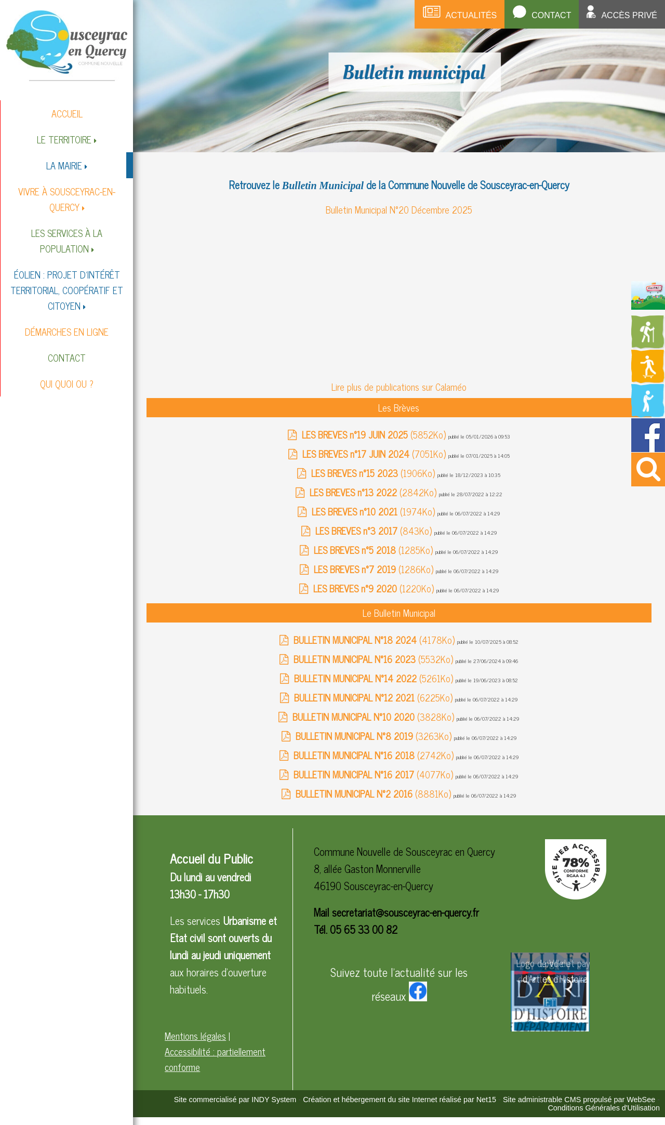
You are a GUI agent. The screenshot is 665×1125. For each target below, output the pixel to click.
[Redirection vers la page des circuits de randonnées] (648, 345)
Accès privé (629, 15)
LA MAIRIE (64, 165)
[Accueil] (66, 45)
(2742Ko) (375, 755)
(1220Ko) (374, 588)
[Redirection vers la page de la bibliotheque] (648, 414)
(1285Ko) (374, 550)
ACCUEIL (67, 113)
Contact (551, 15)
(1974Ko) (374, 511)
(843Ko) (374, 530)
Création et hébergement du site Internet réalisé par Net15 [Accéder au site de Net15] (399, 1099)
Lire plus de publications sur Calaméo (399, 386)
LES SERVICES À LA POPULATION (66, 240)
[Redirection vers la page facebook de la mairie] (648, 448)
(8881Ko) (375, 793)
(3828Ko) (374, 716)
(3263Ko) (375, 736)
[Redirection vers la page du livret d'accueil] (648, 305)
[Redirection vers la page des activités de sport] (648, 380)
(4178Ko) (375, 639)
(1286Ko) (375, 569)
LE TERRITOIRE (64, 139)
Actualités (471, 15)
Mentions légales (195, 1035)
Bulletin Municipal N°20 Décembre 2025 (399, 209)
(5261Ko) (375, 678)
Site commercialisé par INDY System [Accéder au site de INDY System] (235, 1099)
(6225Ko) (374, 697)
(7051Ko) (375, 453)
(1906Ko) (374, 473)
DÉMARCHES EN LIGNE (67, 331)
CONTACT (67, 357)
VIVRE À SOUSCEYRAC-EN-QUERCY (66, 199)
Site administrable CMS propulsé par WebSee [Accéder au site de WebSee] (579, 1099)
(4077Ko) (375, 774)
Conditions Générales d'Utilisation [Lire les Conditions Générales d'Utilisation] (604, 1108)
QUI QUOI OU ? (67, 383)
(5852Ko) (375, 434)
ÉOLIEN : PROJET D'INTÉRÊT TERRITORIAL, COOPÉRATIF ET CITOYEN (66, 290)
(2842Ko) (374, 492)
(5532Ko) (375, 659)
